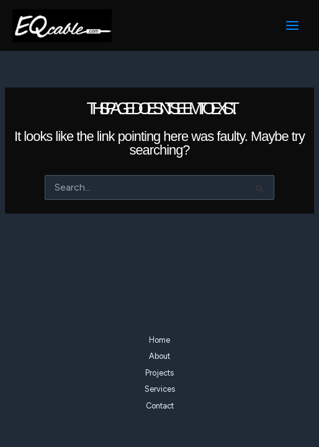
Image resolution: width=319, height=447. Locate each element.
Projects (159, 372)
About (159, 356)
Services (160, 389)
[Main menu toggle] (292, 25)
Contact (160, 405)
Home (159, 340)
